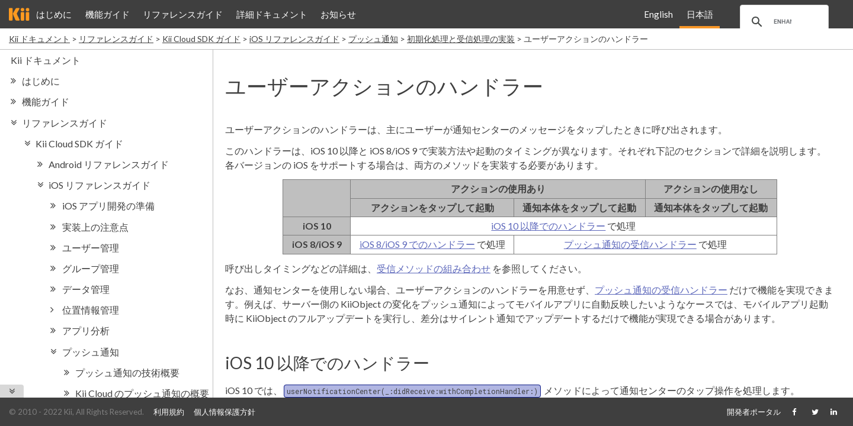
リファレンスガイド (183, 14)
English (658, 14)
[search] (782, 22)
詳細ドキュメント (271, 14)
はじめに (54, 14)
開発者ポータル (754, 412)
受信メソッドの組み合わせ (433, 268)
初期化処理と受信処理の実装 (461, 39)
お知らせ (338, 14)
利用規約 (168, 412)
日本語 (699, 14)
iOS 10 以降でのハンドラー (548, 225)
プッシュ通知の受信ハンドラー (630, 244)
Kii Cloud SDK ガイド (201, 39)
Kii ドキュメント (39, 39)
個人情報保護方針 (224, 412)
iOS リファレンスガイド (294, 39)
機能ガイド (107, 14)
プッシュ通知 (373, 39)
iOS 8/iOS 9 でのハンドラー (417, 244)
